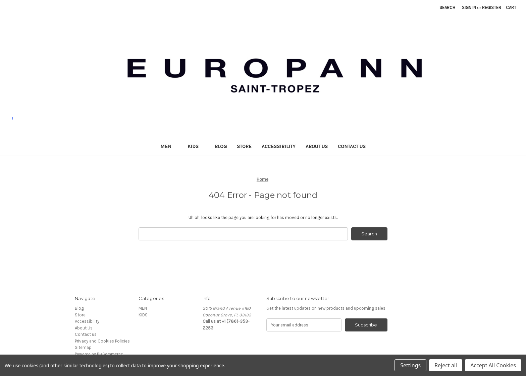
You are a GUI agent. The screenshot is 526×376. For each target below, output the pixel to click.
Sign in (469, 7)
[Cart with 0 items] (511, 7)
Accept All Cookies (493, 365)
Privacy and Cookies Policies (102, 341)
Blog (221, 146)
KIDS (196, 146)
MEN (168, 146)
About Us (317, 146)
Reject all (445, 365)
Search (447, 7)
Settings (410, 365)
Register (491, 7)
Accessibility (279, 146)
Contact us (352, 146)
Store (244, 146)
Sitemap (83, 347)
